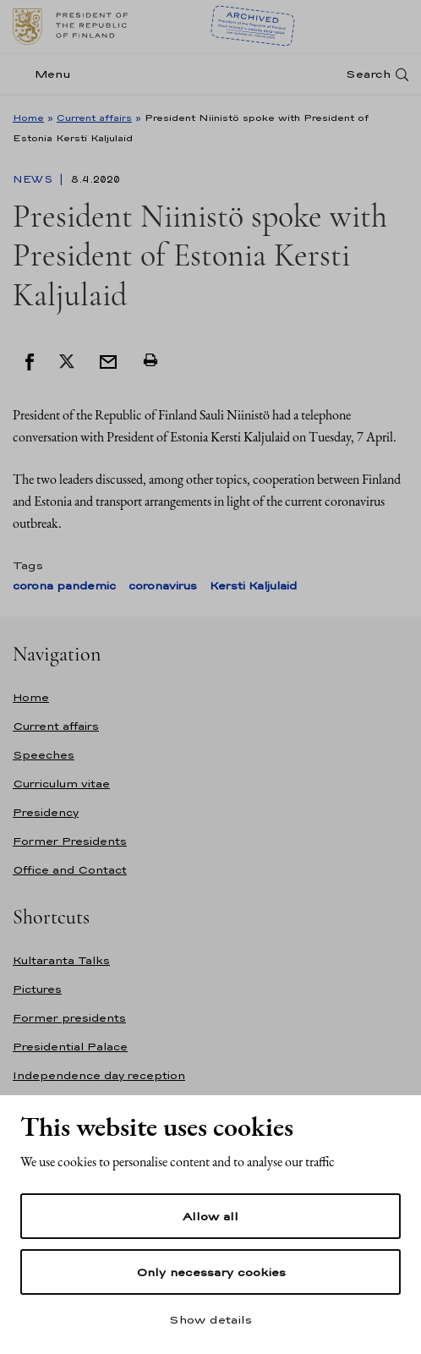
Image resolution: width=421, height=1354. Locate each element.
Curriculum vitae (61, 783)
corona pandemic (64, 585)
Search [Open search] (368, 74)
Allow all (210, 1216)
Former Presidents (70, 841)
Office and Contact (70, 870)
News (34, 179)
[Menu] (47, 74)
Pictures (37, 989)
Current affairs (94, 117)
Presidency (46, 812)
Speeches (43, 755)
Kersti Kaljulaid (253, 585)
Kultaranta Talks (61, 960)
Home (28, 117)
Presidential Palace (70, 1046)
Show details (210, 1319)
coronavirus (162, 585)
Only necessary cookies (211, 1272)
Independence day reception (99, 1075)
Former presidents (69, 1018)
